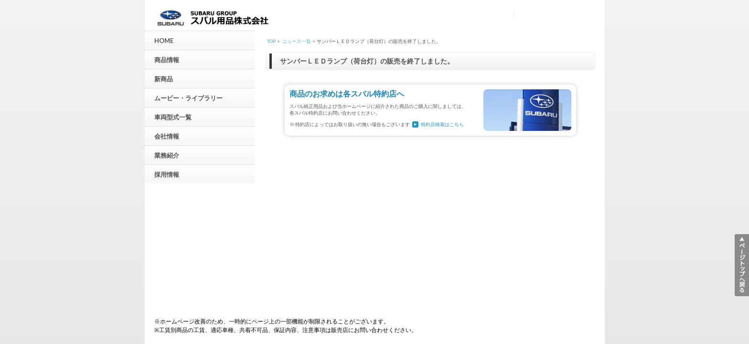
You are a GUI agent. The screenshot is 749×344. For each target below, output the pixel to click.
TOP (271, 41)
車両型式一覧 (173, 117)
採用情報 (166, 174)
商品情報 (202, 59)
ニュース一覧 (296, 41)
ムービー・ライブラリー (188, 98)
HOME (163, 40)
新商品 (163, 79)
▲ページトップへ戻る (742, 265)
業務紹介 (166, 155)
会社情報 (166, 136)
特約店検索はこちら (442, 124)
